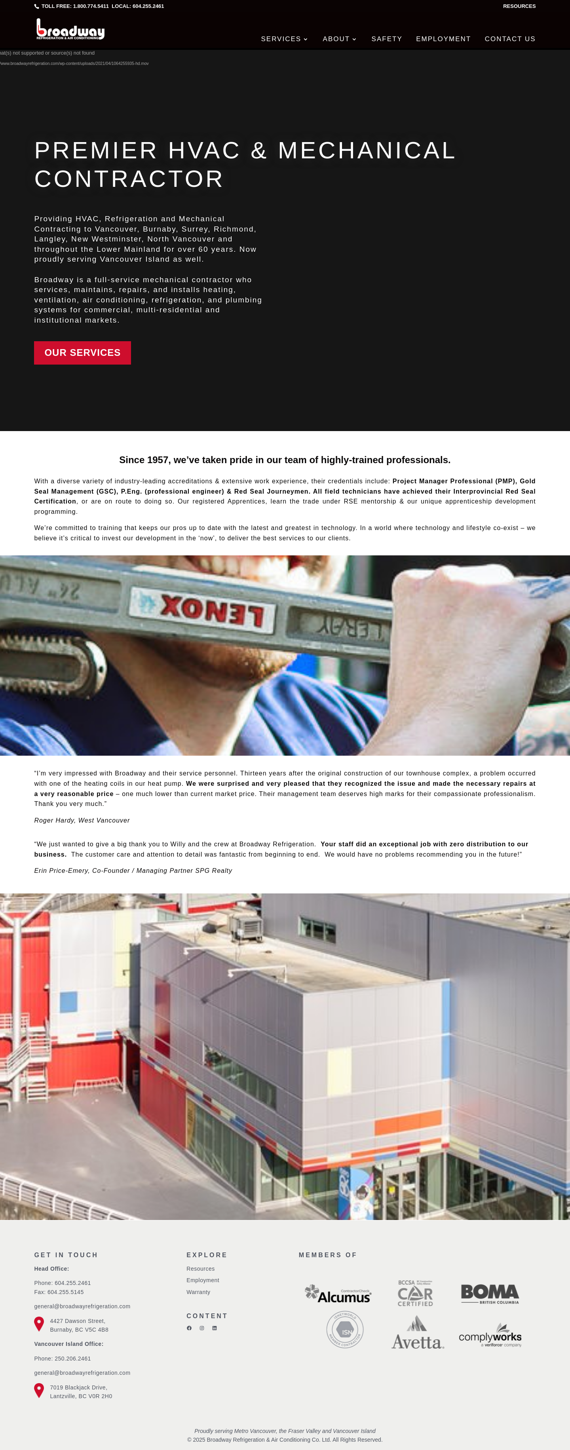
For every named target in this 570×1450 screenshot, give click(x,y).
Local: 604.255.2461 (137, 6)
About (336, 39)
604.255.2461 (73, 1283)
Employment (443, 39)
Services (281, 39)
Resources (519, 6)
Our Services (82, 352)
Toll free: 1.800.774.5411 (75, 6)
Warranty (198, 1292)
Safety (387, 39)
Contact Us (510, 39)
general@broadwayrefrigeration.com (82, 1306)
